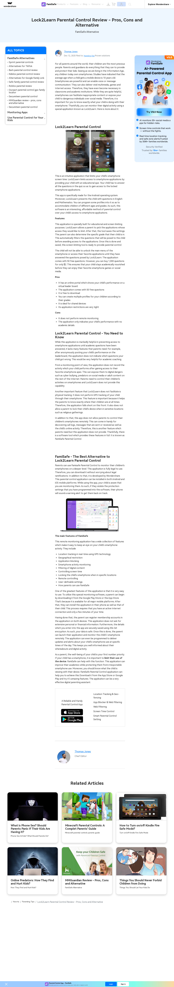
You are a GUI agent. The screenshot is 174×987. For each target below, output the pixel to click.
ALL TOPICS (15, 50)
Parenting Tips (90, 56)
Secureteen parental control (23, 96)
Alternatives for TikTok (20, 66)
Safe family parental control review (26, 82)
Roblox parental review (20, 86)
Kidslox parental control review (24, 74)
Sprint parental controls (21, 62)
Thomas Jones (72, 51)
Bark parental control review (23, 70)
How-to (17, 907)
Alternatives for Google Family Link (26, 78)
